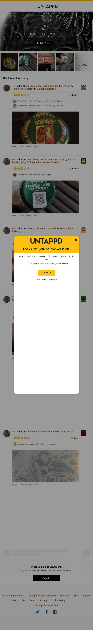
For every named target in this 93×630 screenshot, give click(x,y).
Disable (46, 272)
